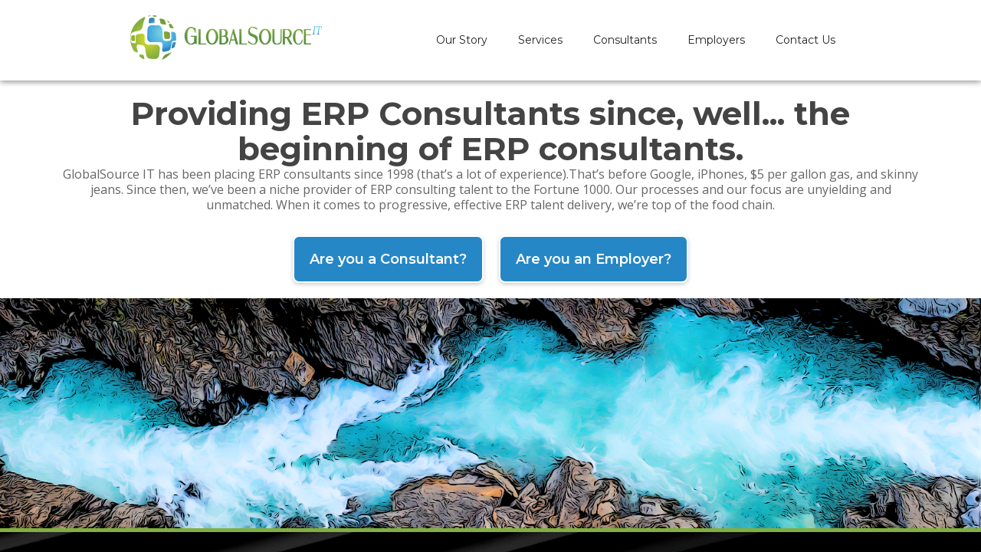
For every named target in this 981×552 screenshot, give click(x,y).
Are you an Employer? (593, 259)
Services (540, 40)
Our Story (461, 40)
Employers (716, 40)
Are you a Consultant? (388, 259)
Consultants (625, 40)
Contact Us (805, 40)
